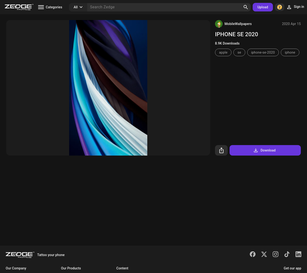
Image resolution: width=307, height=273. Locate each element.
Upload (262, 7)
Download (264, 150)
